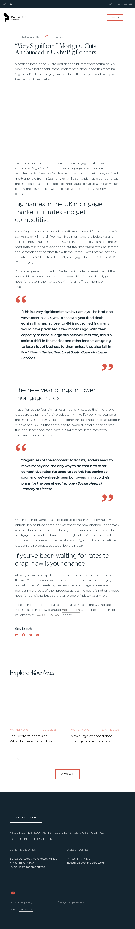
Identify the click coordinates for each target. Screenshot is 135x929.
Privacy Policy (25, 903)
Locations (62, 833)
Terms (13, 903)
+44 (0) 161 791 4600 (48, 615)
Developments (39, 833)
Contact (98, 833)
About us (17, 833)
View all (67, 774)
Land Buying (19, 839)
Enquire (115, 17)
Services (81, 833)
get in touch (71, 610)
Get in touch (26, 817)
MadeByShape (26, 910)
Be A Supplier (42, 839)
